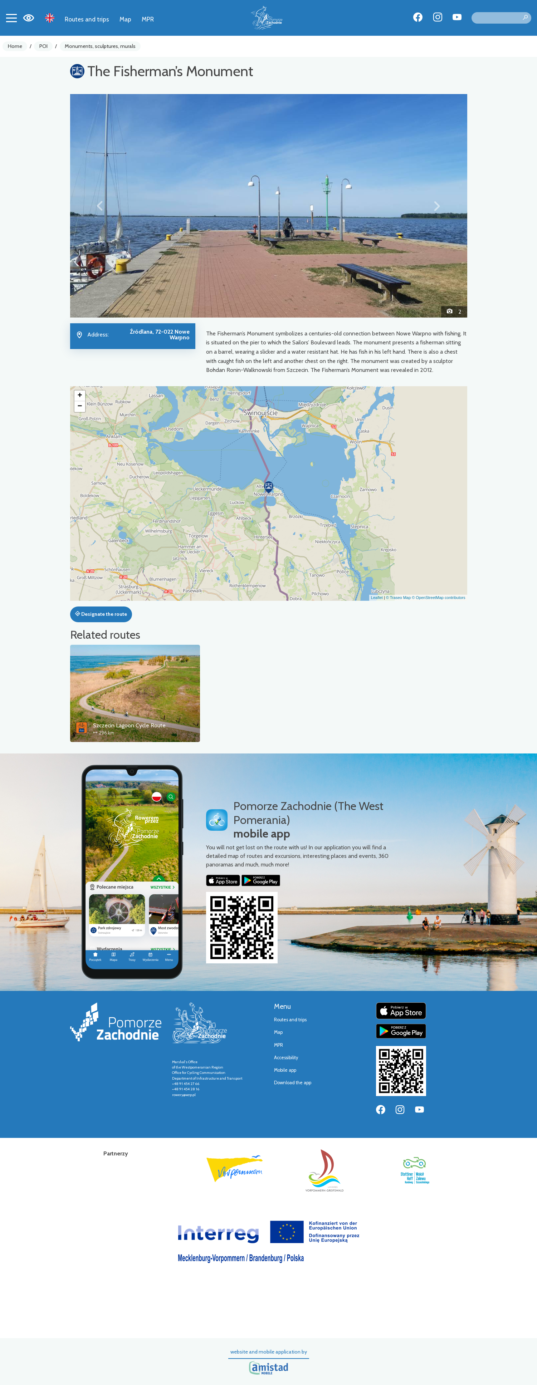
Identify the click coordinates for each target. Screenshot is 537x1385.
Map (125, 19)
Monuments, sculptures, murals (100, 46)
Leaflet (377, 597)
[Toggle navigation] (11, 18)
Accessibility (286, 1057)
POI (43, 46)
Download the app (292, 1082)
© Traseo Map (398, 597)
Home (15, 46)
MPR (148, 19)
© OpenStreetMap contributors (438, 597)
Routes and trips (87, 19)
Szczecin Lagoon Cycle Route (129, 725)
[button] (100, 205)
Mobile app (285, 1070)
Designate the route (101, 614)
